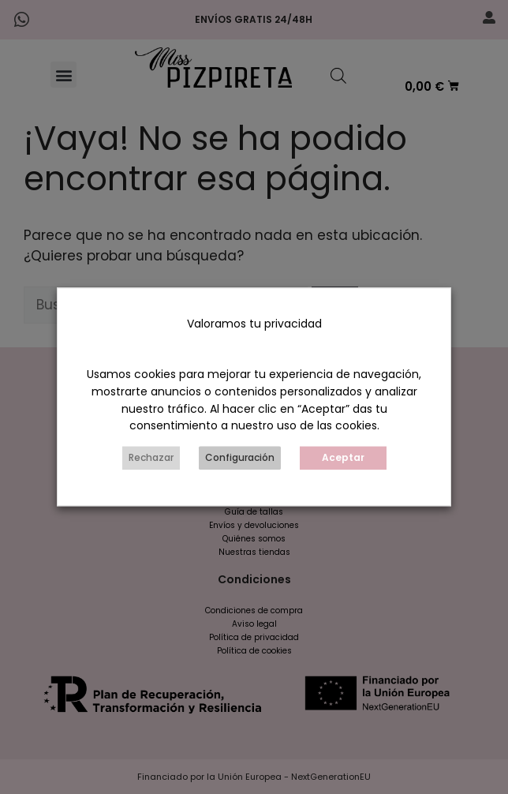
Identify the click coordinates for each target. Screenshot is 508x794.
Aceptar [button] (343, 458)
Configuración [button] (240, 458)
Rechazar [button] (151, 458)
